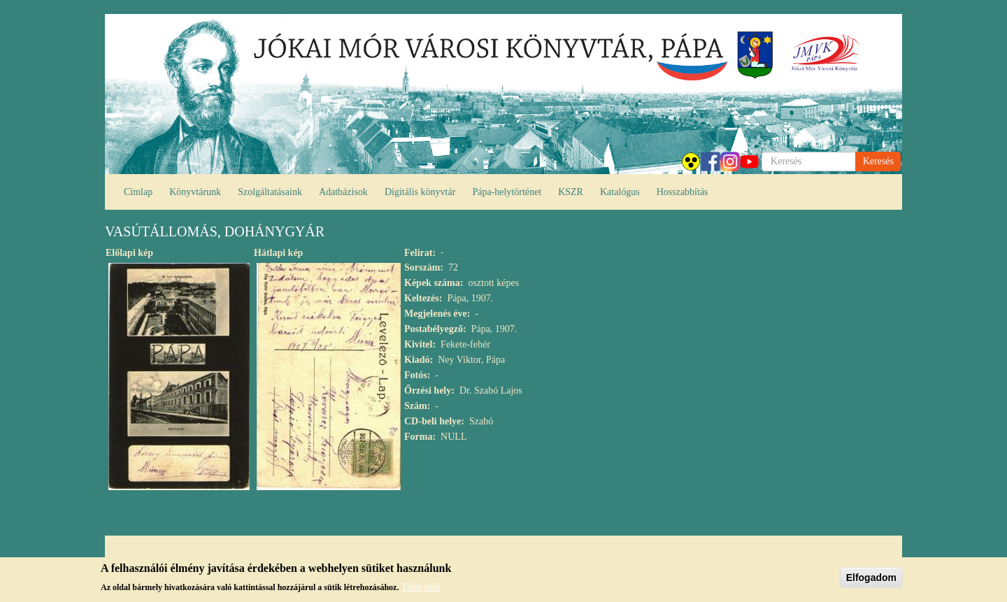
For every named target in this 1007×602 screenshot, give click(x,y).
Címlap (138, 192)
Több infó (421, 589)
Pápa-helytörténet (506, 192)
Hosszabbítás (682, 192)
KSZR (570, 192)
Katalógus (620, 192)
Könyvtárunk (195, 192)
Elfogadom (871, 579)
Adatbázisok (343, 192)
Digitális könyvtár (420, 192)
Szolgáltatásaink (270, 192)
